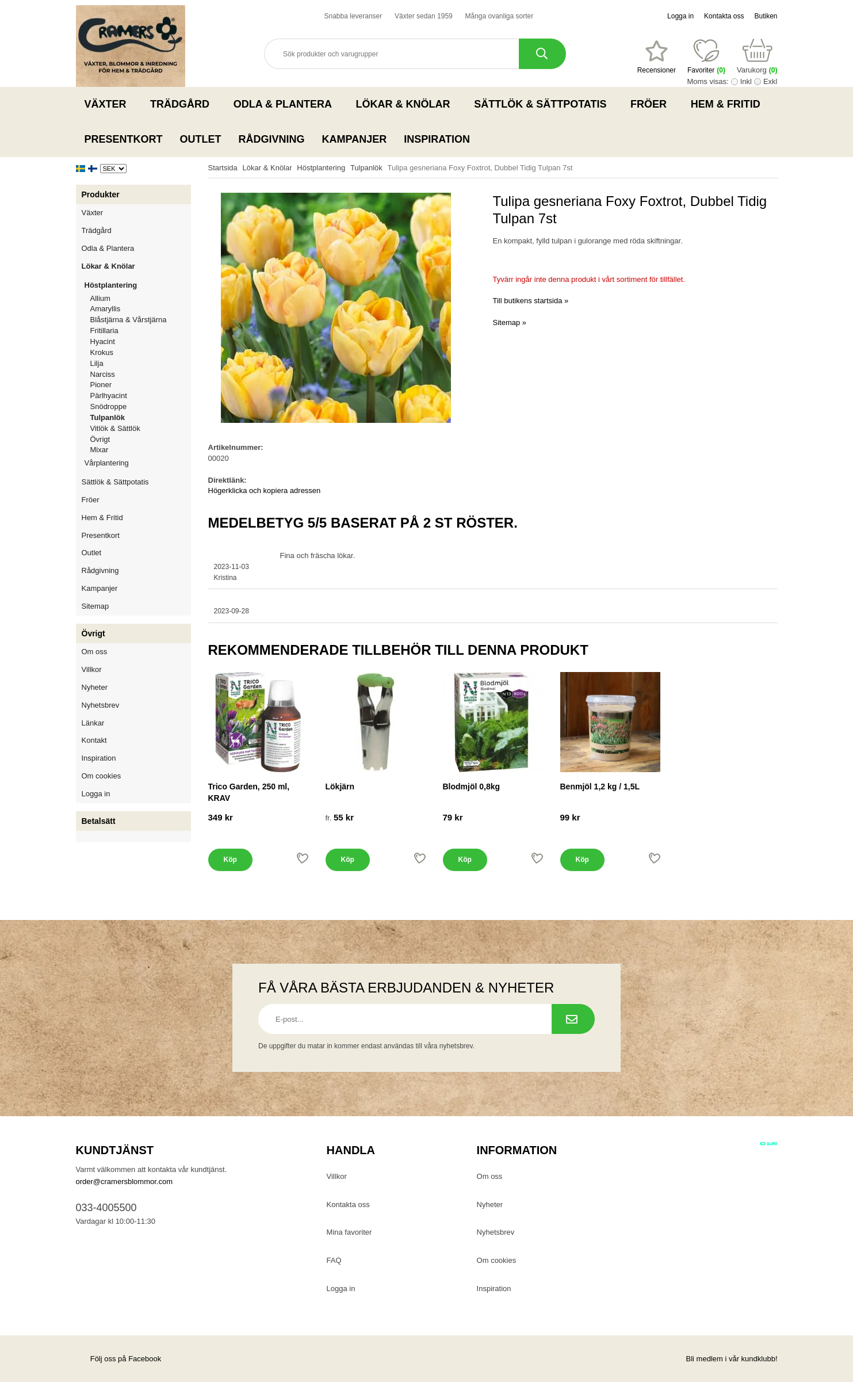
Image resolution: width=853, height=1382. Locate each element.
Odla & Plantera (286, 104)
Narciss (102, 374)
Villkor (92, 669)
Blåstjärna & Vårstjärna (128, 319)
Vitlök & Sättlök (115, 428)
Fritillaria (104, 330)
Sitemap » (510, 322)
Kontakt (94, 740)
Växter (109, 104)
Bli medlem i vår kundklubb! (732, 1358)
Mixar (99, 449)
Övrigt (100, 439)
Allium (100, 298)
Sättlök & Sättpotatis (543, 104)
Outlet (200, 139)
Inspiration (437, 139)
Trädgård (183, 104)
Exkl (770, 81)
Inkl (746, 81)
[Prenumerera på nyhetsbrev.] (573, 1019)
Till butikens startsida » (531, 300)
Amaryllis (105, 308)
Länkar (93, 723)
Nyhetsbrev (101, 705)
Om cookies (101, 776)
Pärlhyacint (108, 395)
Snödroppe (108, 406)
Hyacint (102, 341)
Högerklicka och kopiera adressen (264, 490)
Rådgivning (272, 139)
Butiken (765, 16)
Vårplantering (138, 463)
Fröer (652, 104)
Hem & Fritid (729, 104)
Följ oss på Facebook (119, 1358)
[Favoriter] (656, 57)
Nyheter (95, 687)
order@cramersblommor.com (124, 1181)
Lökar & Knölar (406, 104)
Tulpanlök (107, 417)
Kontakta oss (724, 16)
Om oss (95, 651)
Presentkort (124, 139)
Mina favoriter (349, 1232)
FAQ (334, 1260)
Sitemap (95, 606)
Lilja (97, 363)
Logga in (680, 16)
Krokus (101, 352)
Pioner (101, 384)
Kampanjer (354, 139)
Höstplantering (138, 285)
